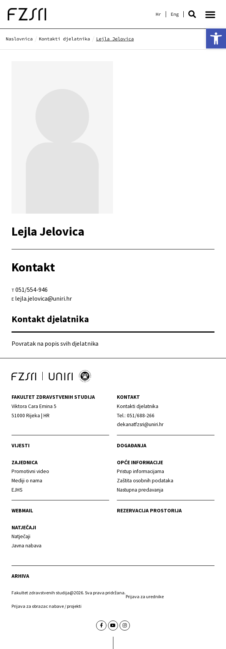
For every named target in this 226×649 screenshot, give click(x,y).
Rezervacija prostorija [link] (149, 510)
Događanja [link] (131, 445)
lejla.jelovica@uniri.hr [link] (43, 298)
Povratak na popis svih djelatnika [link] (55, 343)
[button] (192, 14)
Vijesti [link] (21, 445)
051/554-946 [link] (31, 289)
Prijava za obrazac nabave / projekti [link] (46, 606)
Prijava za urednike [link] (145, 596)
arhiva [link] (20, 576)
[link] (216, 38)
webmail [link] (22, 510)
